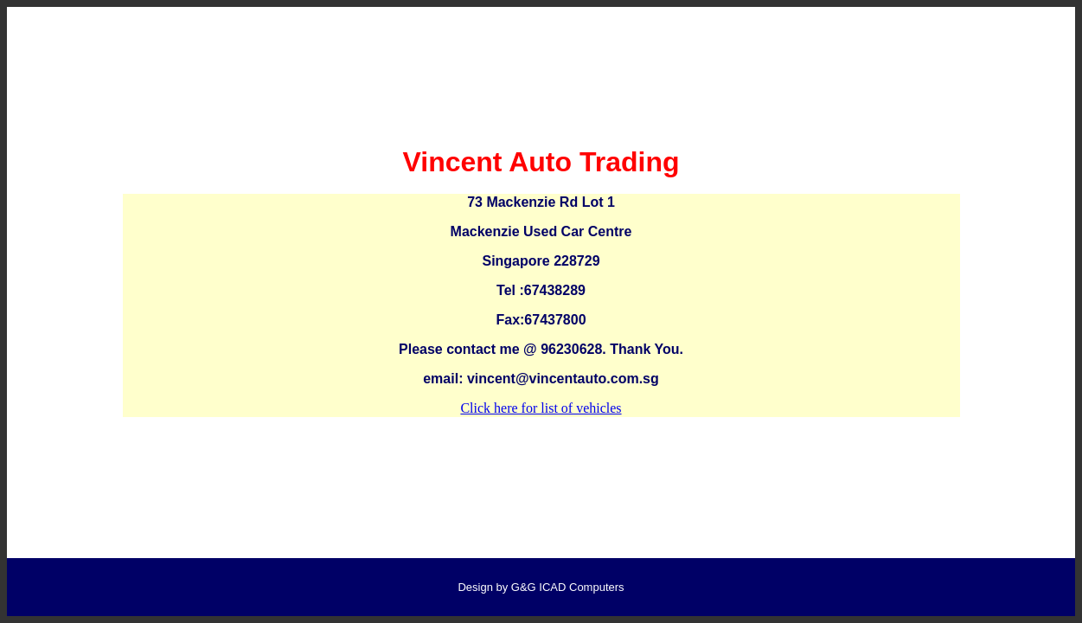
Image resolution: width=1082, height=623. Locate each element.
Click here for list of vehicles (540, 408)
